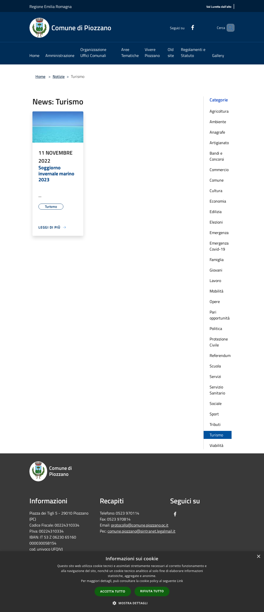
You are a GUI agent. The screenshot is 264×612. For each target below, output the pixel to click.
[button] (132, 603)
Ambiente (218, 122)
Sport (214, 414)
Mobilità (216, 291)
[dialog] (132, 581)
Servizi (215, 376)
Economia (218, 201)
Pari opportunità (220, 315)
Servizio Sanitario (217, 390)
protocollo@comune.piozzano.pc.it (139, 525)
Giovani (216, 270)
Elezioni (216, 222)
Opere (215, 302)
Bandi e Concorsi (217, 156)
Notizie (59, 76)
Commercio (219, 170)
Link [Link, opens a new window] (180, 581)
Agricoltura (219, 111)
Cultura (216, 191)
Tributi (215, 424)
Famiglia (217, 260)
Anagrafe (217, 132)
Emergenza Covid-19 (219, 246)
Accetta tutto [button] (112, 591)
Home (40, 76)
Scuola (215, 366)
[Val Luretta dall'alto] (218, 6)
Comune (217, 180)
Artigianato (219, 143)
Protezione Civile (219, 342)
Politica (216, 328)
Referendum (220, 355)
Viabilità (216, 445)
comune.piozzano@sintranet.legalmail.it (141, 531)
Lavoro (215, 281)
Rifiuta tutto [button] (152, 591)
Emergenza (219, 233)
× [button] (258, 557)
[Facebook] (184, 26)
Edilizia (216, 212)
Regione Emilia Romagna (50, 6)
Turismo (216, 435)
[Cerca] (229, 28)
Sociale (216, 403)
